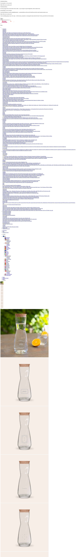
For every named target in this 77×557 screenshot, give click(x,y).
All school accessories (36, 180)
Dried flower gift (16, 106)
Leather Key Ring (25, 80)
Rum (11, 56)
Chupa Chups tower (16, 197)
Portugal (7, 263)
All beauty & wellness (32, 50)
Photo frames (13, 48)
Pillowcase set (9, 192)
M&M (17, 43)
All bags (30, 74)
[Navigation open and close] (1, 18)
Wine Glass (29, 35)
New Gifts (4, 110)
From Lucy (21, 118)
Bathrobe (27, 50)
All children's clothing (40, 100)
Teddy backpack (9, 73)
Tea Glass (19, 164)
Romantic (29, 158)
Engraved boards (29, 61)
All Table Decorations (36, 64)
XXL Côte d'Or (17, 41)
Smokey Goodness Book (18, 208)
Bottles (4, 34)
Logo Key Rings (37, 80)
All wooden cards (55, 105)
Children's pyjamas (23, 100)
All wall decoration (28, 46)
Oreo (20, 116)
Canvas (12, 46)
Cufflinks (11, 70)
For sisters (17, 150)
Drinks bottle (19, 141)
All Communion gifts (35, 196)
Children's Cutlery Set (19, 64)
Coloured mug (15, 32)
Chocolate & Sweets (6, 36)
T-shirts (5, 98)
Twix (30, 43)
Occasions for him (6, 125)
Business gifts (5, 200)
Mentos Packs (31, 174)
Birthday (30, 125)
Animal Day (11, 156)
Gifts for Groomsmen (6, 176)
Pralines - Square (29, 39)
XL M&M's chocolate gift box (26, 143)
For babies (4, 133)
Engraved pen (13, 181)
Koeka (24, 114)
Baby (14, 156)
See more (19, 204)
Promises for (21, 91)
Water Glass (13, 35)
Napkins (10, 64)
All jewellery (15, 70)
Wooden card (19, 168)
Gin (15, 56)
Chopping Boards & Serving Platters (9, 61)
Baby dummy (23, 186)
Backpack (7, 141)
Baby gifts (4, 135)
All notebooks (35, 93)
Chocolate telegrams (28, 42)
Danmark (7, 247)
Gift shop (15, 204)
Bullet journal (22, 93)
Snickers (16, 117)
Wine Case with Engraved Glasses (35, 58)
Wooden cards (5, 105)
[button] (38, 283)
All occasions (5, 153)
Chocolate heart (17, 39)
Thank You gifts (5, 166)
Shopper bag (21, 74)
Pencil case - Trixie (21, 180)
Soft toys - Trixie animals (21, 86)
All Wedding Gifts (40, 173)
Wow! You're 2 (11, 91)
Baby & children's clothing (22, 198)
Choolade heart (23, 38)
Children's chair (22, 84)
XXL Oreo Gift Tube (35, 143)
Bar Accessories (5, 65)
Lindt (24, 42)
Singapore (7, 265)
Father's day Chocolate (12, 210)
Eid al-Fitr (14, 199)
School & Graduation (6, 178)
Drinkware (4, 30)
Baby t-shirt (29, 136)
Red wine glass (11, 33)
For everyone (5, 147)
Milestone (15, 116)
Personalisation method (7, 213)
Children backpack (15, 73)
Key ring (20, 126)
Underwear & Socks (17, 98)
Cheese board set (43, 58)
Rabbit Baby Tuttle (34, 86)
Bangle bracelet (9, 69)
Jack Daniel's (34, 115)
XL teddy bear (8, 86)
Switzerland (7, 271)
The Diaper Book (23, 92)
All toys (26, 84)
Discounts (14, 226)
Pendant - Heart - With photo (11, 191)
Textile (4, 101)
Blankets (29, 47)
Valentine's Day (22, 125)
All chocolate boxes (35, 42)
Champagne (5, 55)
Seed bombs (14, 49)
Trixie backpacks (22, 73)
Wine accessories (6, 58)
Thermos (20, 34)
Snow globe (27, 48)
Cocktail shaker (33, 65)
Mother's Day (11, 131)
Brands (4, 43)
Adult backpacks (34, 73)
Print (10, 215)
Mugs (4, 32)
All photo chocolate (43, 39)
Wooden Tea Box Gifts (34, 62)
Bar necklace (26, 68)
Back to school (17, 156)
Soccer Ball (8, 164)
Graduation (16, 157)
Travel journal (20, 90)
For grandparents (21, 149)
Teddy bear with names (27, 83)
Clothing (4, 142)
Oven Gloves (20, 62)
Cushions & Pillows (16, 47)
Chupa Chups (7, 40)
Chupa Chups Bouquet (25, 164)
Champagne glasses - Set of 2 (17, 192)
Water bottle (16, 34)
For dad (7, 124)
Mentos (11, 40)
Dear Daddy (11, 90)
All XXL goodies (43, 41)
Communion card (20, 196)
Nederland (7, 237)
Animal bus (9, 85)
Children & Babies (6, 100)
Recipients (4, 119)
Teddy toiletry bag (27, 77)
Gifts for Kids (8, 162)
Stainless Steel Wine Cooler (13, 65)
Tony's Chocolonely (21, 43)
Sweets (4, 40)
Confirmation (5, 197)
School (4, 141)
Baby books (5, 92)
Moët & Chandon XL (34, 55)
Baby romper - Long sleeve (12, 136)
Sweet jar (41, 143)
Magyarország (8, 259)
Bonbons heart (13, 38)
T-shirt (22, 129)
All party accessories (26, 87)
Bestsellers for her (6, 129)
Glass (4, 220)
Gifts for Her (13, 162)
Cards (4, 104)
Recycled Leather (11, 218)
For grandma (12, 130)
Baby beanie (33, 136)
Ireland (6, 253)
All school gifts (30, 141)
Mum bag (6, 74)
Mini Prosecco (27, 55)
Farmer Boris (16, 118)
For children (5, 138)
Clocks (9, 46)
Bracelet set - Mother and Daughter (17, 69)
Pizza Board (53, 61)
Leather (4, 218)
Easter (5, 157)
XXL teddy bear (14, 86)
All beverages (5, 56)
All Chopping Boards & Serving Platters (62, 61)
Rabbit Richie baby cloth (21, 135)
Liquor (13, 56)
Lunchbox (15, 141)
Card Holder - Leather (9, 76)
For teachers (8, 150)
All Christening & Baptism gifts (43, 195)
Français (8, 241)
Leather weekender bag (15, 74)
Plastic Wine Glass (21, 58)
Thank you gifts (5, 168)
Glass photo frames (27, 220)
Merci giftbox (21, 175)
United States (8, 275)
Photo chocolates (23, 207)
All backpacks (39, 73)
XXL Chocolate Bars (6, 41)
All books (28, 90)
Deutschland (7, 248)
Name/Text (9, 223)
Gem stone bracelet (33, 69)
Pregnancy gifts (13, 188)
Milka (6, 43)
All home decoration (39, 47)
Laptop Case (12, 77)
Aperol (5, 115)
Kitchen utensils (5, 63)
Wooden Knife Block (21, 63)
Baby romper (11, 100)
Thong (7, 97)
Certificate (7, 182)
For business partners (10, 146)
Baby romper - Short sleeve (22, 136)
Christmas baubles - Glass (19, 220)
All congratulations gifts (29, 182)
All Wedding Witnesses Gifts (35, 177)
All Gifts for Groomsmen (32, 176)
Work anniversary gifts (67, 202)
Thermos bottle (32, 34)
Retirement (26, 158)
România (7, 264)
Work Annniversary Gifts (38, 146)
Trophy (23, 140)
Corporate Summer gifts (58, 202)
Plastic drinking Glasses (7, 35)
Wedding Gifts (5, 173)
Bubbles (18, 87)
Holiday (45, 157)
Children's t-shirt (17, 100)
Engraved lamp (25, 47)
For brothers (21, 150)
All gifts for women (32, 129)
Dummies (12, 195)
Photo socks (11, 123)
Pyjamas (9, 142)
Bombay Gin (12, 115)
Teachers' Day (31, 146)
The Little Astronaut (32, 118)
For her (4, 127)
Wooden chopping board (12, 168)
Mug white (7, 32)
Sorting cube (13, 85)
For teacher (20, 124)
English (8, 244)
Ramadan (22, 158)
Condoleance (38, 156)
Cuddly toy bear (34, 83)
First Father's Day (17, 125)
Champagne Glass (18, 35)
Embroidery (13, 215)
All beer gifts (20, 54)
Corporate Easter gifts (34, 202)
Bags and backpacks (6, 71)
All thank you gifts (38, 168)
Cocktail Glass (24, 35)
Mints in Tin (36, 174)
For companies (5, 144)
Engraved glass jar (15, 62)
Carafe (8, 220)
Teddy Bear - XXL (40, 83)
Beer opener (16, 54)
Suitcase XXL (16, 75)
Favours (14, 40)
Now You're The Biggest (28, 91)
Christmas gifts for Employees (48, 146)
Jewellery (4, 66)
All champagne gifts (41, 55)
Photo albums (18, 48)
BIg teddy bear (40, 191)
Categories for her (6, 132)
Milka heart (8, 38)
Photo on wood (16, 46)
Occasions (4, 151)
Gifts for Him (18, 162)
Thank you (36, 158)
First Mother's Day (17, 131)
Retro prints (9, 48)
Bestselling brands (6, 114)
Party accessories (6, 87)
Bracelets (4, 69)
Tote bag (9, 74)
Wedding (45, 158)
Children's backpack (14, 180)
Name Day (11, 158)
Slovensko (7, 267)
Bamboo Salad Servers (29, 63)
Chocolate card (12, 39)
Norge (6, 260)
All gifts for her (30, 130)
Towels (24, 50)
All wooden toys (33, 85)
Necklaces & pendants (6, 68)
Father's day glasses (19, 210)
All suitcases (29, 75)
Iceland (7, 252)
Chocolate (11, 132)
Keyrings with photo (6, 80)
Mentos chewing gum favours (12, 196)
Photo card (7, 104)
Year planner (12, 93)
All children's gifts (34, 139)
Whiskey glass (16, 33)
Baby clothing (5, 136)
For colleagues (21, 146)
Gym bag (26, 180)
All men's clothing (25, 98)
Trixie (22, 114)
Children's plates (28, 139)
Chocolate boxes (5, 42)
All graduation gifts (34, 181)
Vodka (8, 56)
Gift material (5, 216)
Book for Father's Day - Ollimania (28, 208)
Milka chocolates (11, 42)
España (7, 249)
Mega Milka (18, 38)
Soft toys (4, 86)
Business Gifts (5, 202)
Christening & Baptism (7, 195)
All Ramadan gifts (30, 198)
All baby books (28, 92)
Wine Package (20, 173)
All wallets (33, 76)
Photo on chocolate (6, 39)
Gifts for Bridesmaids (6, 175)
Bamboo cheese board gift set (37, 61)
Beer (3, 54)
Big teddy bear (20, 83)
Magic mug (11, 32)
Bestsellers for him (6, 123)
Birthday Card (31, 163)
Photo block (23, 48)
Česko (6, 246)
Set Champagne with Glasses (13, 173)
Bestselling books (6, 118)
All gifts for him (28, 124)
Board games (12, 84)
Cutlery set (27, 195)
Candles (21, 47)
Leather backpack (28, 73)
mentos (20, 114)
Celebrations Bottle (13, 164)
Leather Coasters (26, 64)
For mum (8, 130)
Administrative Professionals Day (48, 202)
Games (11, 198)
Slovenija (7, 266)
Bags (3, 74)
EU (6, 250)
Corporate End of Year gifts (25, 202)
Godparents (16, 170)
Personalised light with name (8, 47)
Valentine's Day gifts (6, 228)
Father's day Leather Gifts (35, 210)
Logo (12, 223)
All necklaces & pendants (39, 68)
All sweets (22, 40)
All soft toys (39, 86)
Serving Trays (35, 63)
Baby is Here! (17, 92)
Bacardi (8, 115)
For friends (13, 150)
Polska (6, 262)
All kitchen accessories (42, 62)
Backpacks (4, 73)
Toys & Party (5, 82)
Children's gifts (5, 139)
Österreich (7, 261)
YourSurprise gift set (19, 50)
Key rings (23, 218)
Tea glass (28, 33)
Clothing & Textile (6, 95)
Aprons (9, 101)
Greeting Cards (5, 102)
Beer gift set (16, 176)
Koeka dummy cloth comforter (19, 195)
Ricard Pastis (6, 117)
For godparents (47, 149)
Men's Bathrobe (21, 97)
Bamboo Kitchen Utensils (12, 63)
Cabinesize (8, 75)
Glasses (10, 126)
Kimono (17, 97)
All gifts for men (41, 123)
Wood (4, 219)
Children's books (6, 91)
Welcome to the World (11, 92)
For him (4, 121)
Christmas (27, 125)
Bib (27, 100)
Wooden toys (17, 84)
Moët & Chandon (10, 55)
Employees (20, 170)
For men (4, 124)
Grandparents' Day (31, 157)
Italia (6, 254)
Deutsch (8, 257)
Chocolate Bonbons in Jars (13, 174)
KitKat (37, 115)
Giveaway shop (11, 204)
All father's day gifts (36, 207)
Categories (4, 28)
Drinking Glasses (6, 33)
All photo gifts (36, 197)
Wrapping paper (11, 87)
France (6, 251)
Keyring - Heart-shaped (17, 80)
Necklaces (12, 68)
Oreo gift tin (29, 181)
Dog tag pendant (32, 68)
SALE (4, 111)
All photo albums (10, 94)
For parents (25, 150)
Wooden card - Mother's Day (28, 105)
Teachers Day (40, 202)
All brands (32, 43)
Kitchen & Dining (6, 59)
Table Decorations (6, 64)
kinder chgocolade (13, 143)
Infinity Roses (5, 51)
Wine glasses (18, 191)
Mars (7, 116)
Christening (29, 156)
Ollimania (27, 118)
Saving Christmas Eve (36, 91)
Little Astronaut (16, 91)
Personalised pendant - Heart (19, 68)
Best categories (5, 210)
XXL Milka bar (10, 197)
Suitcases (4, 75)
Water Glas (25, 33)
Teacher (7, 170)
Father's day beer (43, 210)
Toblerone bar (25, 169)
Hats (21, 98)
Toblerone (9, 43)
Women (4, 99)
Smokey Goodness (39, 118)
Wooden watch (7, 70)
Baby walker (25, 85)
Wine (17, 132)
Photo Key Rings (31, 80)
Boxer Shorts (13, 97)
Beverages (4, 52)
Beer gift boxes (7, 54)
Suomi (6, 268)
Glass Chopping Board (47, 61)
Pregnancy (18, 158)
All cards (20, 104)
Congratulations (43, 156)
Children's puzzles (28, 140)
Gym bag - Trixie (24, 141)
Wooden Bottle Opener (27, 65)
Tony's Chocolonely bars (19, 42)
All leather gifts (27, 218)
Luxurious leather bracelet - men (42, 69)
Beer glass (21, 33)
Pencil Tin (22, 77)
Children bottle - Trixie (26, 34)
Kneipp (40, 115)
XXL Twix (38, 41)
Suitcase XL (12, 75)
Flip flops (32, 209)
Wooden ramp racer (19, 85)
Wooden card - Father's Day (38, 105)
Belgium (7, 239)
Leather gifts (16, 126)
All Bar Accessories (43, 65)
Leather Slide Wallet (18, 76)
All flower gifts (18, 49)
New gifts (15, 159)
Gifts (3, 226)
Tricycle (28, 85)
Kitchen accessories (6, 62)
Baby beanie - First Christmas (41, 136)
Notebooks (27, 93)
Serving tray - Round (27, 62)
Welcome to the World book (16, 186)
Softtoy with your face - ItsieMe (12, 83)
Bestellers (4, 164)
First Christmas (24, 188)
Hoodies (11, 98)
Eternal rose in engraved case (13, 51)
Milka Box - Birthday (25, 163)
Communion (33, 156)
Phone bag (24, 76)
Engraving (7, 215)
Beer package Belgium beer (25, 209)
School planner (17, 93)
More (4, 70)
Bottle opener (16, 169)
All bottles (37, 34)
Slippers (31, 175)
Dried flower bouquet (26, 192)
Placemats (31, 64)
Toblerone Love (28, 38)
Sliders (28, 177)
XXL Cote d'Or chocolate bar (26, 168)
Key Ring (11, 80)
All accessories (32, 77)
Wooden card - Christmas (47, 105)
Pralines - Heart (23, 39)
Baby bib (15, 135)
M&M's (9, 116)
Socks (10, 97)
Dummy (7, 135)
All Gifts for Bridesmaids (37, 175)
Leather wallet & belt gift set (16, 209)
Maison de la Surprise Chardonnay (22, 57)
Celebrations (13, 43)
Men (3, 98)
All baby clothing (49, 136)
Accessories (5, 77)
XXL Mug (26, 32)
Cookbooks (25, 90)
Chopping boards (13, 219)
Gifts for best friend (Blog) (21, 159)
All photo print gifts (32, 48)
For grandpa (11, 124)
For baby (7, 185)
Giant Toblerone (33, 41)
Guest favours (11, 170)
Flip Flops (12, 176)
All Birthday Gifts (24, 162)
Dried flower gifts (9, 49)
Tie (19, 176)
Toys (3, 84)
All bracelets (50, 69)
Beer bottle (12, 54)
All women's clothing (19, 99)
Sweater (12, 142)
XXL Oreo (28, 41)
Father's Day (11, 125)
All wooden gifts (34, 219)
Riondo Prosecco (22, 55)
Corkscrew (27, 58)
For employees (16, 146)
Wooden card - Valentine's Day (18, 105)
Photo (5, 223)
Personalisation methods (7, 211)
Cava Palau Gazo (16, 55)
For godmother (17, 130)
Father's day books (6, 208)
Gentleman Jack (21, 177)
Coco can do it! (11, 118)
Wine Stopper (11, 58)
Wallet (4, 76)
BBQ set (26, 176)
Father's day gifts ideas (7, 209)
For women (5, 130)
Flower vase (33, 47)
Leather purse (28, 76)
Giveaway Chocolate (22, 174)
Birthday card (16, 104)
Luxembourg (7, 256)
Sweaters (8, 98)
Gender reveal (18, 40)
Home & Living (5, 44)
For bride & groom (53, 149)
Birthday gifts (5, 227)
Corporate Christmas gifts (12, 202)
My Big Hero (15, 90)
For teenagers (34, 149)
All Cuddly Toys (46, 83)
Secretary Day (26, 146)
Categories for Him (6, 126)
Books (4, 90)
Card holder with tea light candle (32, 191)
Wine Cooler (16, 58)
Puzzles (5, 84)
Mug (28, 129)
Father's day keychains (27, 210)
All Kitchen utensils (58, 63)
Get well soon (25, 157)
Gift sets (4, 107)
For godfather (15, 124)
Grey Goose (29, 115)
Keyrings (4, 78)
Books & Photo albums (7, 88)
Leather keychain (30, 207)
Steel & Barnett (11, 117)
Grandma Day (37, 157)
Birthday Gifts (5, 163)
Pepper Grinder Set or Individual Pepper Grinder (46, 63)
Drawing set (11, 141)
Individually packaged (36, 39)
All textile (22, 101)
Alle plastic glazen (34, 35)
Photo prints (5, 48)
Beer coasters (20, 65)
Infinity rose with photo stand (33, 51)
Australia (7, 238)
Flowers (4, 49)
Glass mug (8, 169)
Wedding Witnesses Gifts (7, 177)
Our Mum (7, 90)
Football (8, 84)
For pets (42, 149)
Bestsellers (4, 38)
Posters (24, 46)
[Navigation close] (0, 27)
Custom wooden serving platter (20, 61)
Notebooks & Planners (6, 93)
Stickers (21, 87)
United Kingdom (8, 274)
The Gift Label (20, 117)
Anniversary (6, 156)
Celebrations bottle (12, 182)
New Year (14, 158)
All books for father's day (38, 208)
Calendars (21, 46)
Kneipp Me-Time (12, 50)
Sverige (7, 269)
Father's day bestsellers (7, 207)
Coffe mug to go (21, 32)
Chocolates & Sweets (6, 143)
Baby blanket (33, 100)
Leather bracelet (27, 69)
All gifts (4, 224)
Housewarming (50, 157)
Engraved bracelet (31, 197)
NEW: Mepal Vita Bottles (9, 34)
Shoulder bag (26, 74)
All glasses (32, 33)
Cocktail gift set (27, 175)
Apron (11, 62)
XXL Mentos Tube (23, 41)
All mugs (29, 32)
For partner (24, 124)
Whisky (17, 56)
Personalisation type (6, 222)
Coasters (13, 64)
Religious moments (6, 194)
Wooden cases (7, 219)
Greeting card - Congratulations (21, 181)
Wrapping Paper (19, 163)
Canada (7, 243)
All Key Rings (42, 80)
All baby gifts (32, 135)
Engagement (5, 192)
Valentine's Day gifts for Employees (60, 146)
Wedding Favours (6, 174)
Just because (7, 159)
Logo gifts (19, 202)
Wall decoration (5, 46)
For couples (39, 149)
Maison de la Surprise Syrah (11, 57)
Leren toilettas (17, 77)
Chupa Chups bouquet (27, 196)
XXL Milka (12, 41)
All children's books (43, 91)
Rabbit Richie (28, 86)
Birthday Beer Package (12, 163)
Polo (15, 142)
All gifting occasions (35, 125)
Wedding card (11, 104)
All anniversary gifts (46, 191)
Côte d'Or (27, 43)
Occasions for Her (6, 131)
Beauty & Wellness (6, 50)
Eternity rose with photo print (23, 51)
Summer (32, 158)
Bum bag (8, 77)
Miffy (24, 118)
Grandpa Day (42, 157)
